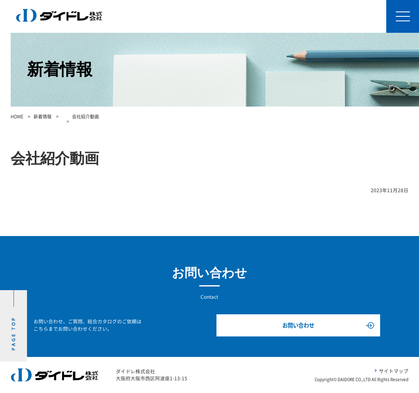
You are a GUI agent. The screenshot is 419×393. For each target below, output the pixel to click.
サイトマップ (393, 371)
